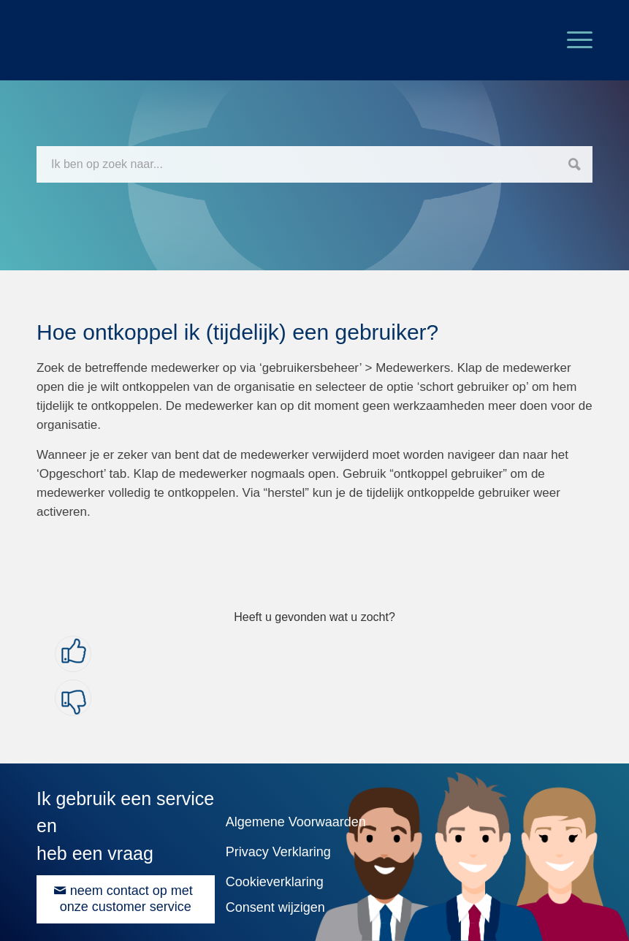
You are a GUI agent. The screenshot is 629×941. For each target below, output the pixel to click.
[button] (73, 654)
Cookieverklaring (275, 882)
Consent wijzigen (275, 907)
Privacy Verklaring (278, 852)
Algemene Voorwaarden (296, 822)
